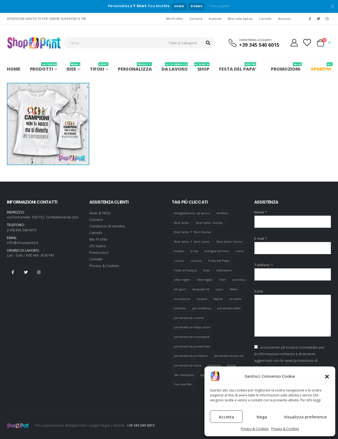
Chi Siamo (97, 245)
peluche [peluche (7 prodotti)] (180, 308)
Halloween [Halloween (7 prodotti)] (224, 270)
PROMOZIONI (285, 67)
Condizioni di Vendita (107, 226)
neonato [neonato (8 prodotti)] (235, 299)
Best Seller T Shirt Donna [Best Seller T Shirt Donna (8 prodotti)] (192, 232)
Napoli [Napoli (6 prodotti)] (218, 299)
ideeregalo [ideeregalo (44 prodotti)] (205, 279)
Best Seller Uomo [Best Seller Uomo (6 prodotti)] (229, 242)
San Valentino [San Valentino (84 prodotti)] (184, 375)
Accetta (226, 416)
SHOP (203, 67)
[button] (327, 376)
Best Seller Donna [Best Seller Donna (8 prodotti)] (209, 223)
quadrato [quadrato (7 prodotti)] (214, 365)
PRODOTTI (43, 67)
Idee (73, 67)
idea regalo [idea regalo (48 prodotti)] (182, 279)
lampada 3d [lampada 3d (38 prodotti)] (201, 289)
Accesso (284, 18)
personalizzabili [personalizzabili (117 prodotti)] (229, 308)
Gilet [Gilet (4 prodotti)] (206, 270)
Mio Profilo (174, 18)
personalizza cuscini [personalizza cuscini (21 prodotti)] (189, 318)
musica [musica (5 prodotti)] (202, 299)
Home (13, 69)
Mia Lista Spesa (240, 18)
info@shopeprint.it (22, 242)
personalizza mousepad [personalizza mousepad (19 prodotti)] (191, 337)
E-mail (260, 238)
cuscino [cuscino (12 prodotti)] (196, 261)
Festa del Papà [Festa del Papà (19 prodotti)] (218, 261)
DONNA (196, 6)
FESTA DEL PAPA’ (237, 67)
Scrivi (258, 291)
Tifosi (99, 67)
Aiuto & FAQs (100, 212)
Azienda (215, 18)
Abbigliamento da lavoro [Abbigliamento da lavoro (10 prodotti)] (192, 213)
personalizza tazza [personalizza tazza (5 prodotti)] (187, 365)
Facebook (12, 272)
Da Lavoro (175, 67)
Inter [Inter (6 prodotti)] (222, 279)
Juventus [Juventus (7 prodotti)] (238, 279)
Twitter (25, 272)
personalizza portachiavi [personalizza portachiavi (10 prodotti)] (192, 346)
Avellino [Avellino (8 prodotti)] (223, 213)
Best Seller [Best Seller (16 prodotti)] (182, 223)
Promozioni (99, 252)
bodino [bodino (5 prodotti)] (179, 251)
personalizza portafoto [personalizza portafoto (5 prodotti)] (191, 356)
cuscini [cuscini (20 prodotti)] (179, 261)
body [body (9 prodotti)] (194, 251)
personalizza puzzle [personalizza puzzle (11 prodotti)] (229, 356)
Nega (262, 416)
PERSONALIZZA (135, 67)
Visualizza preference (305, 416)
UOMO (179, 6)
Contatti (95, 259)
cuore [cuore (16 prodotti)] (239, 251)
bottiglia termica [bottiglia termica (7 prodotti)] (216, 251)
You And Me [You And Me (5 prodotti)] (183, 384)
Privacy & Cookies (254, 428)
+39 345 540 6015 (141, 425)
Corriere (196, 18)
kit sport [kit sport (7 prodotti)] (180, 289)
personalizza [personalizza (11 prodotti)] (201, 308)
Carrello (265, 18)
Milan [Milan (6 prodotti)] (234, 289)
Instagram (38, 272)
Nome (260, 212)
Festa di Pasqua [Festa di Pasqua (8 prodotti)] (185, 270)
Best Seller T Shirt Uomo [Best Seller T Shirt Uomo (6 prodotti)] (192, 242)
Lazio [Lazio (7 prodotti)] (219, 289)
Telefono (263, 264)
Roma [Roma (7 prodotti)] (231, 365)
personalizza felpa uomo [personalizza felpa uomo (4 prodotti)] (192, 327)
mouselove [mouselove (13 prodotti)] (182, 299)
